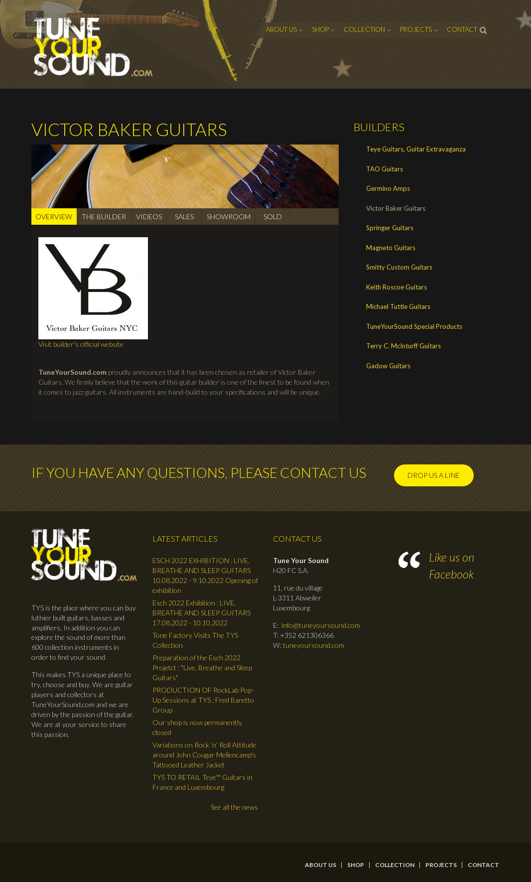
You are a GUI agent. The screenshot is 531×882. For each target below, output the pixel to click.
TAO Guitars (384, 169)
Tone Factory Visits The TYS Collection (195, 640)
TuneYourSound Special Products (414, 326)
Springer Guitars (389, 228)
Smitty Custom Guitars (399, 267)
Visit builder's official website (81, 344)
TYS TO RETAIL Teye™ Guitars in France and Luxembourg (202, 782)
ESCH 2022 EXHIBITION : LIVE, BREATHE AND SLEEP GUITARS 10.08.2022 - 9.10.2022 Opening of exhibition (205, 575)
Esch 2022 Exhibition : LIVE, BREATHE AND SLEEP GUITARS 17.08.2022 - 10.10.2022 (201, 612)
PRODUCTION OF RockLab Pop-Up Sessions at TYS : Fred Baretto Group (203, 700)
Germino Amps (388, 188)
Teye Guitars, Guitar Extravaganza (416, 149)
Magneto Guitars (390, 248)
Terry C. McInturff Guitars (403, 346)
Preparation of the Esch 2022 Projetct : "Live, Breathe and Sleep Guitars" (202, 667)
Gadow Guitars (388, 366)
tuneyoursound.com (313, 645)
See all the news (234, 807)
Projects (416, 29)
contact (462, 29)
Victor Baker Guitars (395, 208)
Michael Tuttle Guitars (398, 306)
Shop (320, 29)
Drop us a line (433, 475)
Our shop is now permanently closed (197, 727)
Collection (364, 29)
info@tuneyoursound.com (320, 625)
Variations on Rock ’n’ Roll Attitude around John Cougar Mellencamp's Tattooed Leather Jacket (204, 754)
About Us (281, 29)
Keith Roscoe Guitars (396, 287)
